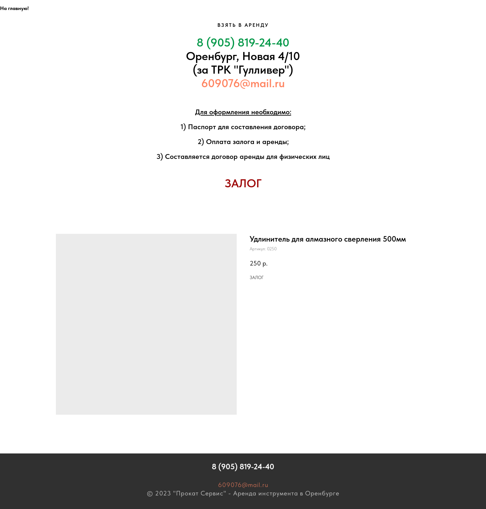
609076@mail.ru (243, 83)
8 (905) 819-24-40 (243, 42)
